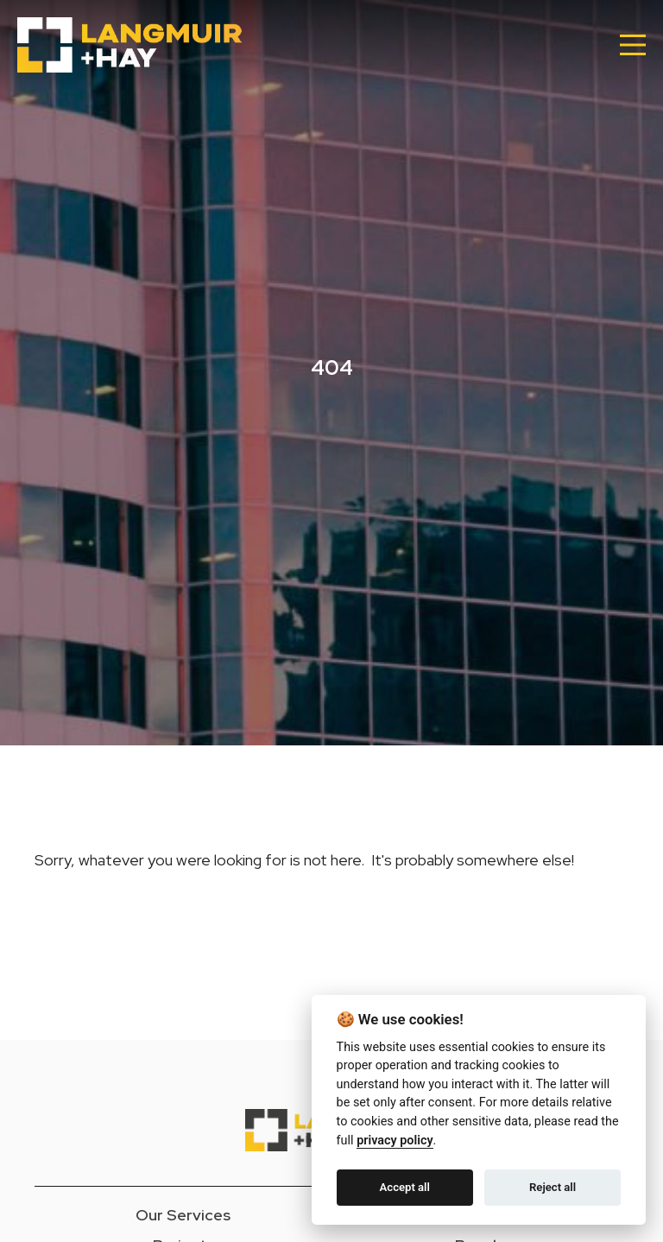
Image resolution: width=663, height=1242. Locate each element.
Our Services (183, 1215)
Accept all (405, 1187)
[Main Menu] (632, 45)
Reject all (552, 1187)
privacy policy (395, 1140)
